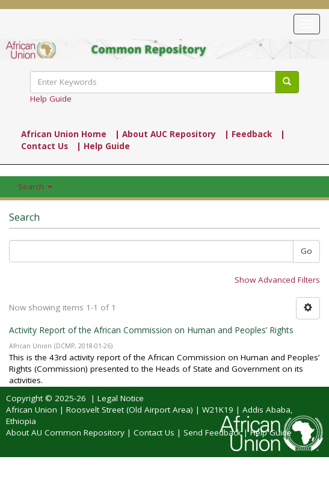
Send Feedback (212, 432)
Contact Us (154, 432)
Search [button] (35, 186)
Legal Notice (120, 398)
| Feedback (248, 134)
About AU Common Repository (65, 432)
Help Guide (51, 98)
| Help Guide (103, 146)
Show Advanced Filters (277, 279)
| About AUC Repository (165, 134)
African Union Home (63, 134)
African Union (31, 409)
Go (306, 250)
